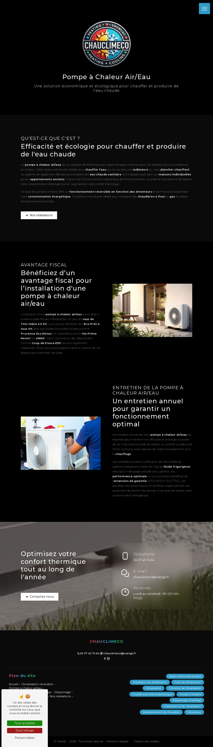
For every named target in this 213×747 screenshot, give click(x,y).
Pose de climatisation (187, 682)
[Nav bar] (204, 8)
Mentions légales (117, 741)
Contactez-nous (39, 597)
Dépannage (63, 692)
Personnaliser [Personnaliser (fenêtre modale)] (25, 738)
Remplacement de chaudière (161, 712)
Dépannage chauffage (187, 700)
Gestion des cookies (146, 741)
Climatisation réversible (37, 684)
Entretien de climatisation (185, 688)
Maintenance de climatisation (182, 706)
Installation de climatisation (150, 682)
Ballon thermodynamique (185, 676)
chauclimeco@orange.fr (151, 576)
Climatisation (153, 688)
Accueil (13, 684)
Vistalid (62, 741)
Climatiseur (194, 712)
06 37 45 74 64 (143, 559)
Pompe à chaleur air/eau (25, 688)
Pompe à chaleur (190, 694)
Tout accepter (24, 723)
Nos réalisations (38, 210)
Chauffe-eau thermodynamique (152, 694)
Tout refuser (24, 730)
